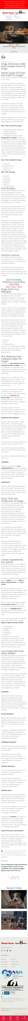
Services (16, 16)
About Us (8, 16)
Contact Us (18, 17)
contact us (14, 5)
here (19, 870)
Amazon (6, 452)
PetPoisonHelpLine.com (15, 444)
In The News (9, 17)
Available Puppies (13, 14)
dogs (20, 190)
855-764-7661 (14, 286)
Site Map (16, 1014)
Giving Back (9, 19)
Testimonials (4, 962)
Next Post (13, 878)
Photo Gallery (14, 962)
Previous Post (15, 877)
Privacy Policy (23, 1014)
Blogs (11, 62)
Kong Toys (4, 458)
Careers (13, 966)
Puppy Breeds (15, 964)
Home (4, 14)
